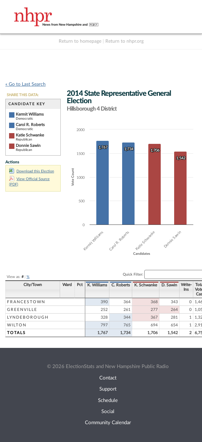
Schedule (108, 400)
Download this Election (31, 171)
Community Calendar (108, 422)
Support (107, 389)
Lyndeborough (28, 317)
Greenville (22, 310)
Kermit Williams (30, 114)
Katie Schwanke (30, 135)
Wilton (17, 325)
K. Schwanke (145, 285)
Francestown (26, 302)
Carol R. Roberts (30, 125)
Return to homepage (80, 41)
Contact (107, 377)
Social (107, 411)
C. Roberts (120, 285)
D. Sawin (169, 285)
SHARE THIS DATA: (23, 95)
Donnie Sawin (28, 146)
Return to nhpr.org (124, 41)
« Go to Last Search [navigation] (25, 84)
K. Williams (97, 285)
